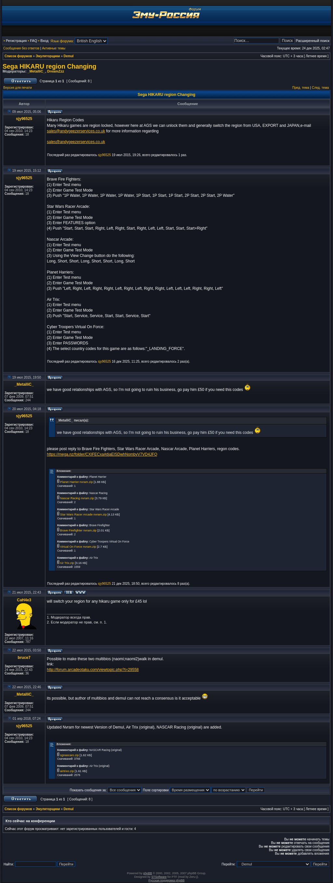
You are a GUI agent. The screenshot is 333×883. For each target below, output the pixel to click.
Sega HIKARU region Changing (49, 66)
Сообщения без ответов (21, 48)
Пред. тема (300, 87)
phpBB (147, 873)
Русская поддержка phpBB (167, 880)
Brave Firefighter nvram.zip (78, 530)
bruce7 (24, 657)
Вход (44, 41)
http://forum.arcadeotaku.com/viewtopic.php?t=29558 (93, 669)
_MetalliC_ (36, 71)
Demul (69, 56)
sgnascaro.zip (69, 755)
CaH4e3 (24, 600)
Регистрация (16, 41)
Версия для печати (17, 87)
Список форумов (18, 56)
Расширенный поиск (312, 41)
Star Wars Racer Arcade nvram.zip (83, 514)
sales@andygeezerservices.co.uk (76, 131)
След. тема (320, 87)
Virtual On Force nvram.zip (78, 546)
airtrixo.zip (67, 771)
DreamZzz (55, 71)
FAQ (33, 41)
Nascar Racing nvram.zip (77, 498)
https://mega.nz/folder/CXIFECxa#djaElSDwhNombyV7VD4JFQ (102, 454)
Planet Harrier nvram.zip (76, 482)
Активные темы (53, 48)
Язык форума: (62, 41)
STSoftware (158, 876)
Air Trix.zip (67, 563)
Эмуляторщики (48, 56)
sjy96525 (24, 118)
